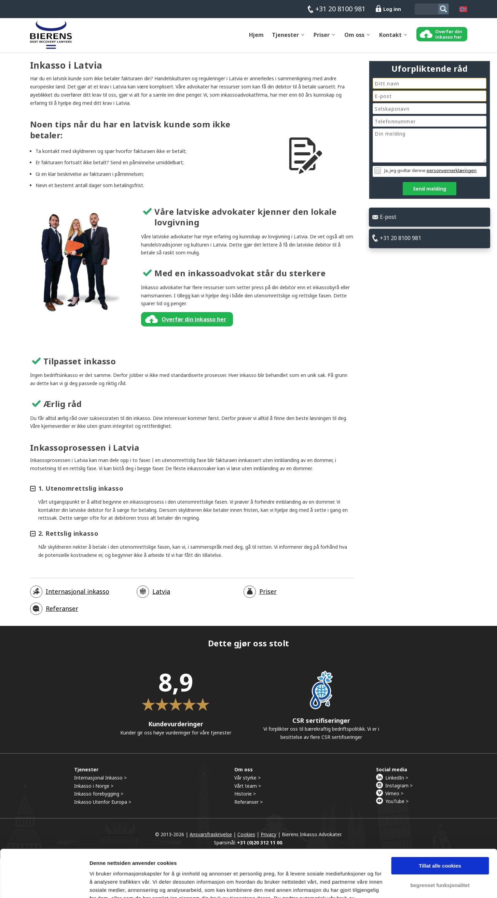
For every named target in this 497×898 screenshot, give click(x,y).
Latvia (161, 595)
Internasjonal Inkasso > (100, 780)
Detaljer (99, 884)
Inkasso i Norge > (93, 789)
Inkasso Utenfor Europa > (102, 805)
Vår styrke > (247, 780)
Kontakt (390, 38)
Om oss (354, 38)
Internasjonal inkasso (77, 595)
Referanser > (248, 805)
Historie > (245, 797)
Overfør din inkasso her (194, 322)
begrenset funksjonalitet (439, 844)
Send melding (429, 188)
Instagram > (399, 788)
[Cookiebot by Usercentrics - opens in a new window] (44, 885)
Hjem (256, 38)
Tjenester (285, 38)
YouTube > (397, 804)
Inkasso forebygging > (98, 797)
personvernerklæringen (452, 170)
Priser (322, 38)
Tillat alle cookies (440, 825)
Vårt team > (247, 789)
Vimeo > (394, 796)
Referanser (62, 612)
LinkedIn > (396, 780)
